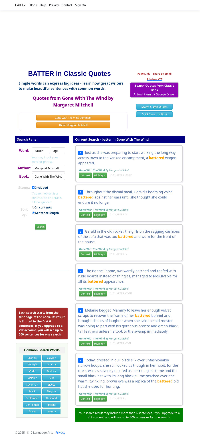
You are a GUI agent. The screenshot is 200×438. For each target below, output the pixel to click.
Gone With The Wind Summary (73, 117)
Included (40, 188)
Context (85, 175)
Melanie (32, 378)
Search (41, 226)
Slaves (51, 384)
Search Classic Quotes (154, 107)
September (32, 398)
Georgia (32, 364)
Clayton (51, 357)
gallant (51, 404)
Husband (51, 398)
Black (32, 391)
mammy (51, 411)
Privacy (54, 5)
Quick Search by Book (154, 114)
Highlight (99, 175)
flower (32, 411)
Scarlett (32, 357)
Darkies (51, 371)
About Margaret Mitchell (73, 125)
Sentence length (45, 213)
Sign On (80, 5)
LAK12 (20, 5)
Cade (32, 371)
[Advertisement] (100, 38)
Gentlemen (32, 404)
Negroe (51, 391)
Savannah (32, 384)
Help (43, 5)
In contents (42, 207)
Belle (51, 378)
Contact (67, 5)
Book (33, 5)
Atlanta (51, 364)
